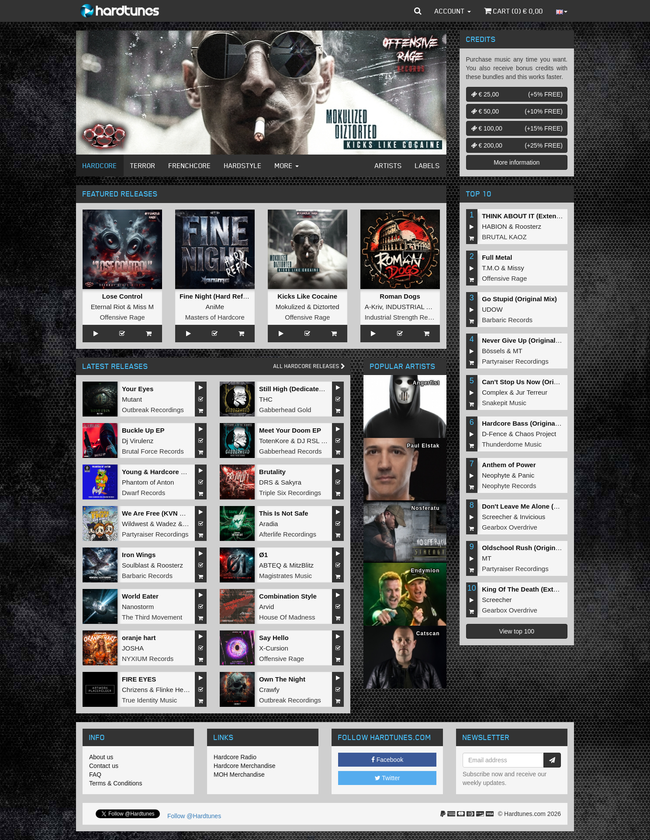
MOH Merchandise (239, 774)
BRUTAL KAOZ (504, 237)
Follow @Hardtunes (194, 815)
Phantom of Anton (148, 482)
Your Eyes (137, 388)
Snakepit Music (504, 402)
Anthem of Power (509, 464)
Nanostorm (138, 606)
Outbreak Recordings (153, 409)
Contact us (103, 765)
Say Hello (274, 637)
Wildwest (135, 523)
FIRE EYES (139, 679)
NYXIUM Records (147, 658)
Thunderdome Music (512, 444)
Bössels (493, 351)
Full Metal (497, 257)
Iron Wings (139, 554)
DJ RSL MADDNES (325, 440)
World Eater (140, 596)
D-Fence (494, 433)
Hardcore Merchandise (245, 765)
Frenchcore (190, 165)
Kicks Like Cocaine (307, 296)
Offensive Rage (122, 317)
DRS (266, 482)
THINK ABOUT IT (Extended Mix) (532, 216)
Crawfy (269, 689)
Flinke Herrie (174, 689)
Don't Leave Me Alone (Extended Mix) (540, 506)
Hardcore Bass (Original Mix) (527, 423)
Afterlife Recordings (287, 534)
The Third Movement (152, 617)
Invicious (532, 516)
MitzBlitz (301, 565)
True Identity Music (149, 700)
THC (266, 399)
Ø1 (263, 554)
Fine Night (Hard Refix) (215, 296)
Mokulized (290, 306)
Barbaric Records (147, 575)
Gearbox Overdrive (509, 527)
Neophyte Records (509, 485)
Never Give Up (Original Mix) (526, 340)
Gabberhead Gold (285, 409)
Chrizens (135, 689)
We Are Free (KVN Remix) (161, 513)
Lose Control (122, 296)
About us (101, 757)
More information (516, 162)
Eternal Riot (108, 306)
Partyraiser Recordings (155, 534)
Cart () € (513, 11)
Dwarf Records (143, 492)
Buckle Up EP (143, 430)
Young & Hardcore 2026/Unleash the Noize (187, 471)
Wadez (166, 523)
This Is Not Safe (283, 513)
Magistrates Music (285, 575)
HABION (494, 226)
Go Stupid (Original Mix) (519, 299)
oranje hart (139, 637)
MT (517, 351)
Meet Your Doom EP (290, 430)
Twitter (387, 778)
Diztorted (326, 306)
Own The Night (282, 679)
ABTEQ (270, 565)
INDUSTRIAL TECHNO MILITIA (432, 306)
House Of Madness (287, 617)
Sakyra (291, 482)
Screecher (497, 516)
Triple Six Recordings (290, 492)
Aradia (268, 523)
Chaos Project (535, 433)
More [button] (287, 165)
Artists (388, 165)
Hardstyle (243, 165)
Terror (143, 165)
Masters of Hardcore (215, 317)
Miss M (143, 306)
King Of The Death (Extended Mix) (535, 589)
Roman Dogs (400, 296)
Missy (516, 268)
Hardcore (100, 165)
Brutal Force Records (153, 451)
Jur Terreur (531, 392)
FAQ (95, 774)
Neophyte (496, 475)
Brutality (272, 471)
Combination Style (288, 596)
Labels (427, 165)
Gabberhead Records (290, 451)
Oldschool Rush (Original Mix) (529, 547)
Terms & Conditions (115, 783)
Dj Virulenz (137, 440)
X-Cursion (273, 648)
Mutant (132, 399)
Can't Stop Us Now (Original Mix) (533, 382)
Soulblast (135, 565)
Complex (495, 392)
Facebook (387, 759)
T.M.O (490, 268)
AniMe (215, 306)
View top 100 (516, 631)
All (309, 366)
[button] (418, 11)
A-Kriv (373, 306)
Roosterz (170, 565)
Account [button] (453, 11)
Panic (526, 475)
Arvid (266, 606)
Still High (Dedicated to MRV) (304, 388)
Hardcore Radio (235, 757)
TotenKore (274, 440)
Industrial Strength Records (404, 317)
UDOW (492, 309)
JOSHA (133, 648)
